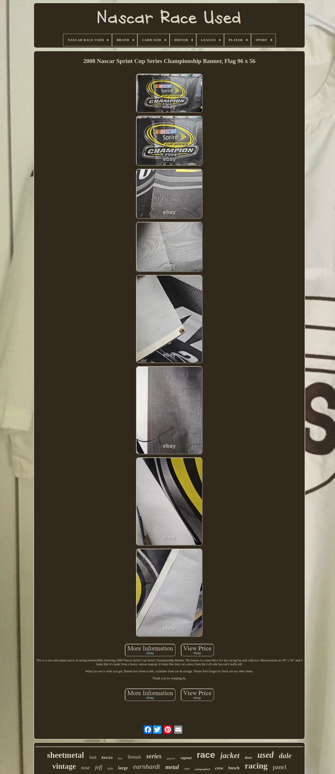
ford (92, 757)
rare (186, 768)
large (123, 767)
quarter (171, 758)
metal (172, 767)
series (153, 756)
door (248, 757)
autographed (202, 769)
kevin (107, 758)
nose (85, 767)
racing (256, 765)
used (265, 755)
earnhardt (146, 766)
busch (234, 767)
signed (186, 758)
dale (285, 756)
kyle (110, 768)
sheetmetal (65, 755)
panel (279, 767)
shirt (120, 758)
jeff (98, 767)
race (206, 755)
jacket (229, 755)
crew (219, 768)
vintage (64, 766)
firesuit (134, 757)
